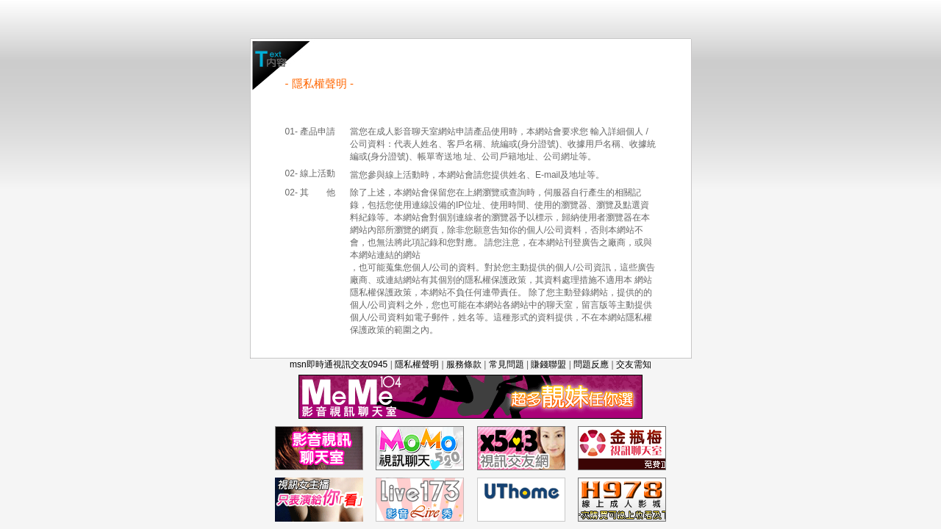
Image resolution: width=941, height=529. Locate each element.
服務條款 (464, 364)
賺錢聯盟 (548, 364)
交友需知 (633, 364)
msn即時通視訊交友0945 (338, 364)
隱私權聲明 (417, 364)
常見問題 (506, 364)
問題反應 (591, 364)
